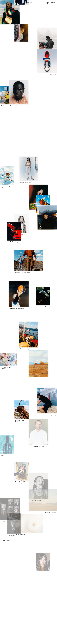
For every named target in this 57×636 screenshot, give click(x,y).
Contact (53, 2)
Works (47, 2)
